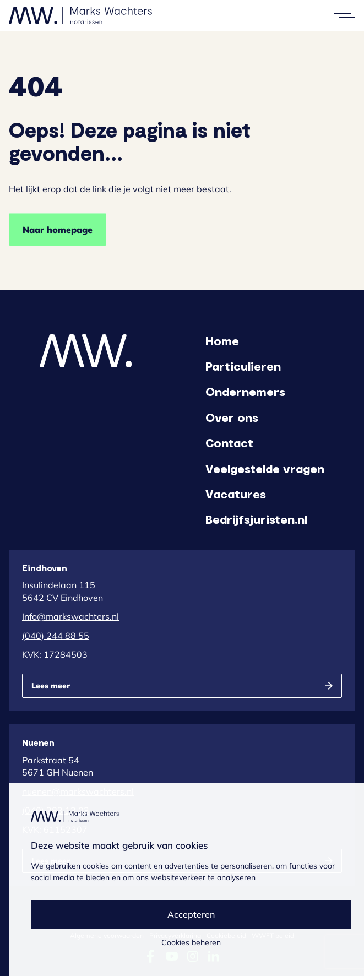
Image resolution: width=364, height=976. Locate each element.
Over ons (231, 417)
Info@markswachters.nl (70, 616)
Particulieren (243, 366)
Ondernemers (245, 391)
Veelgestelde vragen (264, 468)
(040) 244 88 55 (55, 635)
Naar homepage (58, 229)
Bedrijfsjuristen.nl (256, 519)
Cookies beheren (191, 942)
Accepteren (191, 914)
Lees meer (50, 686)
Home (222, 340)
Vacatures (235, 493)
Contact (229, 442)
